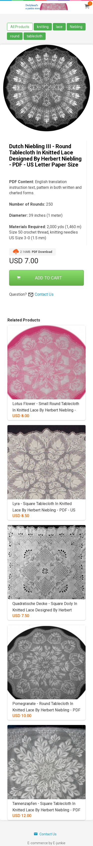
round (14, 36)
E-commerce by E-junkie (46, 843)
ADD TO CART (39, 277)
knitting (43, 27)
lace (59, 27)
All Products (19, 27)
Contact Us (44, 294)
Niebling (76, 27)
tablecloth (34, 36)
